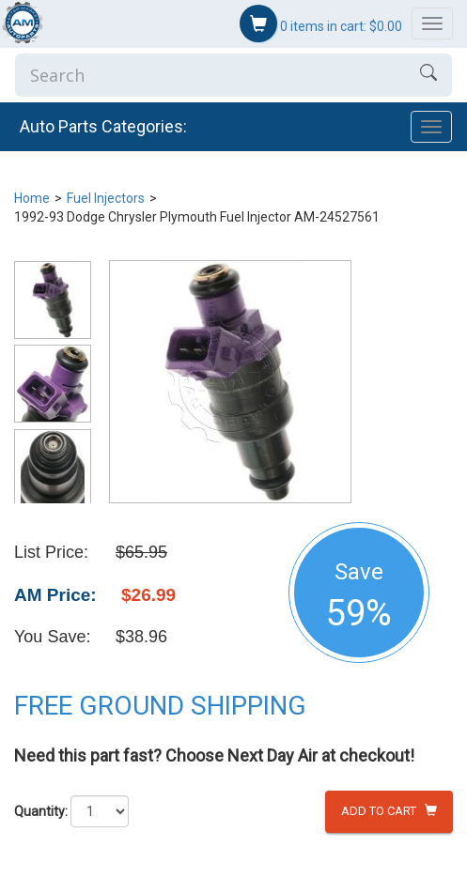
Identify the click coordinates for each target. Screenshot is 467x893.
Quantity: (41, 811)
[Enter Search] (210, 75)
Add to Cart (389, 811)
